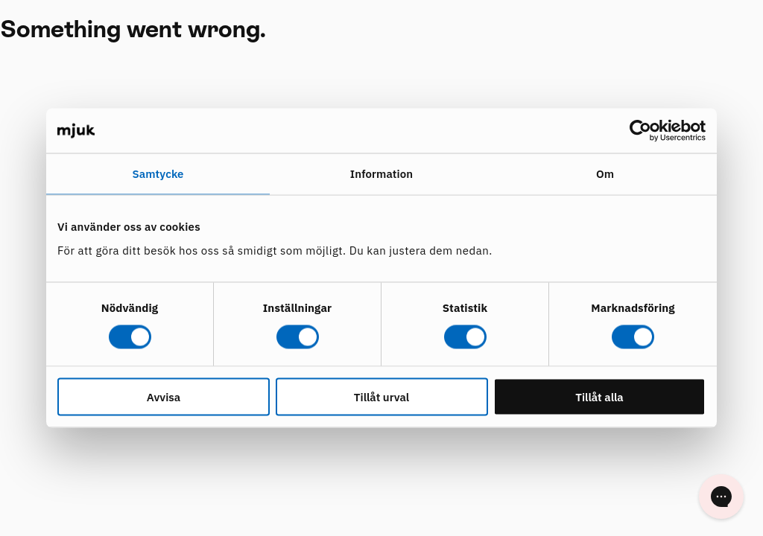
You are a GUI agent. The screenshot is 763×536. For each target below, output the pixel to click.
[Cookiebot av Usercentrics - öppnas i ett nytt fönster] (640, 131)
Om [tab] (605, 174)
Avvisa (163, 396)
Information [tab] (381, 174)
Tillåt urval (381, 396)
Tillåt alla (599, 396)
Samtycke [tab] (157, 174)
